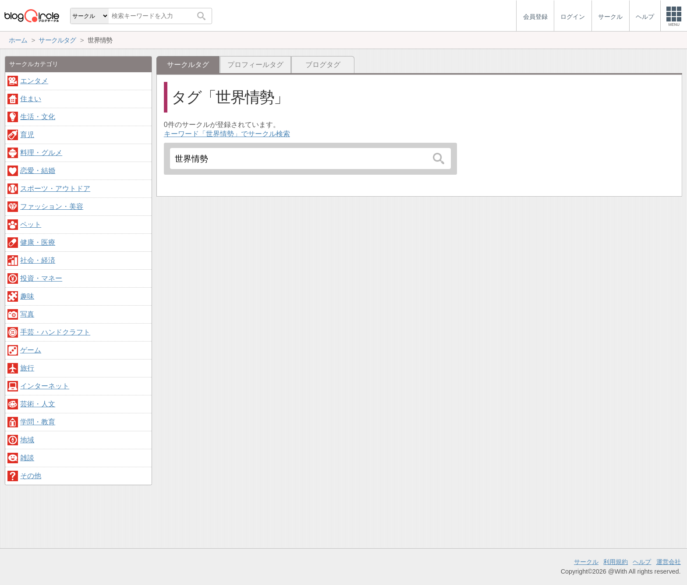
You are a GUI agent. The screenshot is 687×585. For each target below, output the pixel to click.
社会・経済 (37, 260)
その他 (30, 475)
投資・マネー (41, 278)
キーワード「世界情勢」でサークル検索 (227, 133)
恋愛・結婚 (37, 170)
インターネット (44, 386)
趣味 (27, 296)
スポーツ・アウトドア (55, 188)
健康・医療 (37, 242)
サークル (586, 561)
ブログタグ (322, 64)
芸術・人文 (37, 404)
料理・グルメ (41, 152)
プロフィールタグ (255, 64)
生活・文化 (37, 116)
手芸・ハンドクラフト (55, 332)
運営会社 (668, 561)
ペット (30, 224)
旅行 (27, 368)
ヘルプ (642, 561)
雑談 (27, 458)
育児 (27, 134)
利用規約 (615, 561)
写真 (27, 314)
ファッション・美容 (51, 206)
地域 (27, 440)
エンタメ (34, 81)
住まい (30, 98)
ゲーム (30, 350)
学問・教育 (37, 422)
